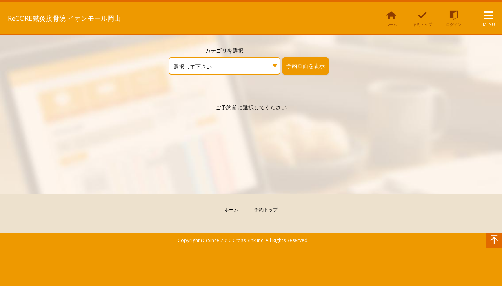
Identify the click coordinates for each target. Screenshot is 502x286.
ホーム (231, 210)
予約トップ (266, 210)
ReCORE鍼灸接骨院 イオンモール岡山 (82, 17)
